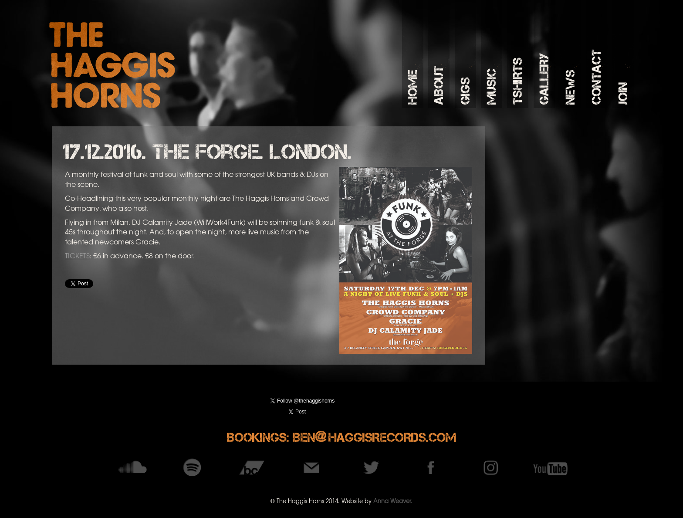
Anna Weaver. (393, 501)
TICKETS (77, 255)
